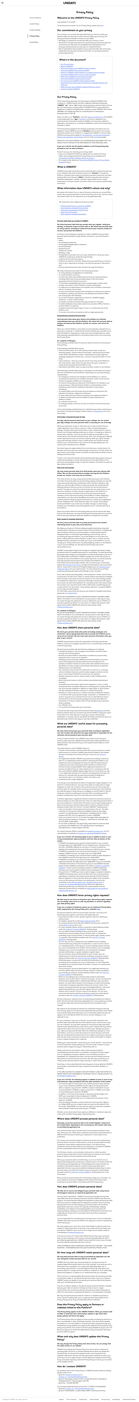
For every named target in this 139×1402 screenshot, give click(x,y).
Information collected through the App (74, 210)
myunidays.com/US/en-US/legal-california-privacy (76, 158)
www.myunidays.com (95, 117)
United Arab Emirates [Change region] (128, 1399)
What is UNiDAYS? (67, 66)
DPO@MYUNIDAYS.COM (67, 1076)
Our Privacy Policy (67, 64)
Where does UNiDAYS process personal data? (76, 77)
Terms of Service (35, 18)
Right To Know (69, 925)
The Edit (82, 119)
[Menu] (2, 3)
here (101, 25)
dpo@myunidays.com (95, 831)
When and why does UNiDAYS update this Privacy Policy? (81, 87)
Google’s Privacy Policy (73, 565)
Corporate (98, 137)
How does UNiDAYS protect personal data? (76, 79)
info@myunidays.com (65, 607)
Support (61, 1399)
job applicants (87, 135)
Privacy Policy (34, 36)
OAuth (100, 711)
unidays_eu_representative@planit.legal (92, 833)
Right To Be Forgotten (88, 921)
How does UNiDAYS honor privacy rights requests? (78, 74)
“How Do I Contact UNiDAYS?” (76, 929)
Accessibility (34, 42)
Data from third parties (69, 212)
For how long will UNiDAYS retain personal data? (78, 81)
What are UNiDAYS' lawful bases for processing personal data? (83, 72)
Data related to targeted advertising (73, 214)
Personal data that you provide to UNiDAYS (76, 206)
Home (69, 3)
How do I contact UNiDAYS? (70, 89)
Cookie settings (35, 30)
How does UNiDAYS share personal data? (75, 70)
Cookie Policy (34, 24)
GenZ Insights (78, 137)
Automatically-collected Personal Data (74, 208)
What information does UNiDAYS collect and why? (78, 68)
